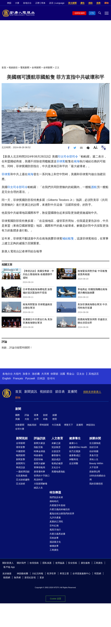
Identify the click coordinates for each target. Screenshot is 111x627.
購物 (106, 3)
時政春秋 (38, 455)
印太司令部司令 (68, 156)
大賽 (17, 3)
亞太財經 (20, 483)
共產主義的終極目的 (60, 509)
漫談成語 (55, 459)
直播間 (72, 391)
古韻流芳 (55, 451)
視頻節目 (13, 67)
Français (18, 378)
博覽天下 (68, 425)
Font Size (95, 147)
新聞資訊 (30, 391)
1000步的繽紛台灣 (97, 477)
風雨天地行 (55, 529)
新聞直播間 (80, 13)
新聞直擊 (20, 459)
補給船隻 (68, 238)
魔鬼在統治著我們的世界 (62, 513)
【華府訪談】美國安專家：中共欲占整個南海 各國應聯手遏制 (38, 274)
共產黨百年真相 (57, 505)
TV (92, 13)
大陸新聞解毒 (40, 483)
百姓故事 (54, 538)
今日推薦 (56, 425)
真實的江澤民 (56, 521)
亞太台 (80, 373)
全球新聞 (36, 67)
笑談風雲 (55, 447)
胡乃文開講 (74, 451)
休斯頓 (54, 373)
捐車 (98, 3)
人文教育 (57, 438)
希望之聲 (64, 573)
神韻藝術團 (22, 573)
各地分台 (27, 3)
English (6, 378)
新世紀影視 (30, 577)
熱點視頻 (31, 425)
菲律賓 (60, 161)
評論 (27, 415)
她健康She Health (78, 447)
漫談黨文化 (55, 542)
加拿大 (26, 373)
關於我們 (21, 563)
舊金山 (70, 373)
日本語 (41, 378)
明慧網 (97, 573)
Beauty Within (96, 463)
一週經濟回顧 (23, 471)
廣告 (82, 3)
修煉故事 (54, 546)
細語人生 (38, 487)
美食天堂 (93, 455)
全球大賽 (19, 429)
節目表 (60, 391)
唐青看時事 (39, 471)
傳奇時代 (54, 501)
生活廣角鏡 (95, 443)
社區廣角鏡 (21, 475)
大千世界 (93, 467)
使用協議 (59, 563)
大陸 (27, 419)
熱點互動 (38, 447)
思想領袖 (38, 459)
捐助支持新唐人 (92, 391)
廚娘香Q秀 (94, 471)
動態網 (6, 577)
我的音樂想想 (96, 483)
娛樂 (54, 415)
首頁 (4, 67)
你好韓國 (93, 451)
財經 (45, 415)
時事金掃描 (39, 451)
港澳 (36, 415)
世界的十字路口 (42, 475)
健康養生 (75, 438)
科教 (45, 419)
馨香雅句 (55, 455)
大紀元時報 (37, 573)
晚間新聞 (20, 455)
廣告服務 (85, 563)
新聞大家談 (39, 443)
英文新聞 (72, 3)
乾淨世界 (51, 573)
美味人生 (93, 459)
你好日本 (93, 447)
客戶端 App (9, 567)
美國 (17, 419)
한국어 (51, 378)
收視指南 (34, 563)
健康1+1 (73, 443)
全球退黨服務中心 (81, 573)
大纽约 (17, 373)
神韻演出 (90, 425)
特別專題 (55, 492)
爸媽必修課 (57, 463)
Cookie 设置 (55, 598)
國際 (17, 415)
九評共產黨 (55, 517)
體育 (54, 419)
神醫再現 (73, 459)
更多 (42, 577)
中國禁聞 (20, 451)
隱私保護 (47, 563)
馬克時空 (38, 479)
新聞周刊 (20, 463)
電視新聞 (24, 67)
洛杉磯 (36, 373)
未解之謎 (55, 443)
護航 (94, 187)
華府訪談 (20, 467)
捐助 (90, 3)
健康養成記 (74, 455)
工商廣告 (54, 550)
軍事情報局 (39, 467)
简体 (43, 3)
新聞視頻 (22, 438)
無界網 (17, 577)
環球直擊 (20, 447)
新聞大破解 (39, 463)
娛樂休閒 (95, 438)
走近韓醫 (73, 463)
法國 (62, 373)
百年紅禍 (54, 525)
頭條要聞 (19, 425)
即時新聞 (44, 425)
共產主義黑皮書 (57, 533)
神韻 (9, 3)
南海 (77, 161)
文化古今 (55, 467)
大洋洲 (45, 373)
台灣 (36, 419)
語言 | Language (56, 3)
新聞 (18, 408)
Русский (30, 378)
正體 (37, 3)
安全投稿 (72, 563)
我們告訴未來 (56, 497)
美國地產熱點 (58, 471)
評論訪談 (39, 438)
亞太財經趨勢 (23, 479)
